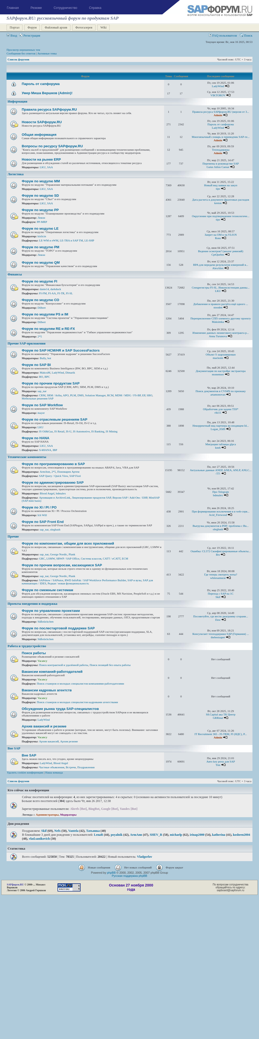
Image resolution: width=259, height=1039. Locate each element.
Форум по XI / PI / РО (39, 507)
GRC (42, 558)
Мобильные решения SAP (37, 398)
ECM (125, 558)
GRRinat (218, 717)
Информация (17, 101)
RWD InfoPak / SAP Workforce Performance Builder (95, 580)
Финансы (15, 274)
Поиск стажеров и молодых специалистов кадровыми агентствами (77, 702)
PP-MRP (42, 221)
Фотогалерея (83, 27)
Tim (218, 764)
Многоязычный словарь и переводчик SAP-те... (221, 136)
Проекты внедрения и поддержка (32, 604)
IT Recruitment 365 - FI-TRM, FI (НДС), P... (220, 734)
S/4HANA (45, 449)
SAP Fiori (75, 475)
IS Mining (111, 431)
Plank (72, 554)
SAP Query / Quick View (53, 475)
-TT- (218, 473)
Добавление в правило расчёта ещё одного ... (220, 304)
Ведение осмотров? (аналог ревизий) (220, 251)
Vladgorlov (144, 857)
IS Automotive (81, 431)
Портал (14, 27)
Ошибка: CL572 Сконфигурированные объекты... (220, 551)
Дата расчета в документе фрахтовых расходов (220, 199)
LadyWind (218, 86)
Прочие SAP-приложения (27, 343)
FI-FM (43, 293)
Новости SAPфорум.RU (42, 122)
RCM (110, 395)
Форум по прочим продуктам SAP (51, 383)
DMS (80, 395)
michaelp (176, 835)
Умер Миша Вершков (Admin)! (47, 93)
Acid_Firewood (218, 514)
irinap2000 (197, 835)
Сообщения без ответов (21, 53)
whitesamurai (218, 577)
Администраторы (47, 814)
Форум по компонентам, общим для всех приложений (68, 543)
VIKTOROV (217, 95)
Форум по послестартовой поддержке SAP (58, 628)
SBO (149, 395)
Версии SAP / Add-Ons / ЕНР (129, 497)
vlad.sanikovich (39, 838)
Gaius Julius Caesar (218, 166)
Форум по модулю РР (40, 210)
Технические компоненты (27, 457)
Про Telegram (220, 491)
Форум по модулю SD (40, 195)
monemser (218, 374)
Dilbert (42, 307)
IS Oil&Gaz (46, 431)
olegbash (55, 529)
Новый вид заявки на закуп (220, 185)
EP (143, 395)
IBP (55, 449)
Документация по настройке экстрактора (221, 370)
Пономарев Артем (68, 471)
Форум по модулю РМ (40, 247)
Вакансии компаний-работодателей (52, 672)
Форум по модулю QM (41, 262)
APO (66, 395)
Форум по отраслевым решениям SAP (54, 419)
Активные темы (47, 53)
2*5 (40, 336)
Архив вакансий (49, 741)
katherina (218, 835)
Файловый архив (56, 27)
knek (218, 447)
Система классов (91, 558)
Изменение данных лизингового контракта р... (221, 332)
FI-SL (69, 293)
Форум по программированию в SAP (53, 464)
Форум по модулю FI (39, 281)
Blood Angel (47, 493)
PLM (73, 395)
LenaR (98, 835)
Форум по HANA (35, 438)
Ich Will (42, 515)
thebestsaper (218, 637)
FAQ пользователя (223, 35)
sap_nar (42, 391)
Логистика (16, 174)
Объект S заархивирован (220, 354)
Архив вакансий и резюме (44, 726)
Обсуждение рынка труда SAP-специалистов (60, 709)
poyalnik (116, 835)
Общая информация (39, 135)
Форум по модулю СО (40, 300)
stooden (217, 307)
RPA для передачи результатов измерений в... (220, 264)
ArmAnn (45, 471)
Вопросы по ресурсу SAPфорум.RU (52, 146)
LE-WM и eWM (48, 240)
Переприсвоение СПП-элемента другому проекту (220, 318)
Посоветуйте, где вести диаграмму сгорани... (220, 616)
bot (49, 358)
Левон (41, 217)
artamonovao (217, 394)
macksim (218, 357)
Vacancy (42, 660)
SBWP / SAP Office (68, 558)
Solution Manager (95, 395)
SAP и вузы (134, 580)
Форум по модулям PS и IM (45, 314)
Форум (32, 27)
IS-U (68, 431)
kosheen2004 (241, 835)
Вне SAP (14, 748)
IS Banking (97, 431)
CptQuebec (217, 254)
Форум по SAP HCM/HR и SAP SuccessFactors (61, 350)
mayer (41, 412)
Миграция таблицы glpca (220, 444)
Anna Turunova (218, 336)
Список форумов (18, 59)
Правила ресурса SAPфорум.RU (49, 109)
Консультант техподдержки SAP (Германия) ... (220, 633)
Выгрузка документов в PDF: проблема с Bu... (221, 525)
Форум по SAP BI (36, 365)
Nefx (57, 831)
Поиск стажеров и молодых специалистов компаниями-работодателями (80, 683)
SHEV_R (156, 835)
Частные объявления (51, 767)
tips (218, 188)
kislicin (42, 236)
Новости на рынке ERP (41, 159)
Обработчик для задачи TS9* (220, 409)
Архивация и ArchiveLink (54, 497)
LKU (43, 167)
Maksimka (218, 321)
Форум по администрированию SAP (53, 482)
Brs (218, 554)
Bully (43, 358)
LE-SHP (89, 240)
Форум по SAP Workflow (42, 405)
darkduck (55, 289)
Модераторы (68, 814)
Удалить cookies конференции (25, 772)
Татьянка (93, 831)
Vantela (73, 831)
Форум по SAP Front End (43, 522)
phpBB (111, 872)
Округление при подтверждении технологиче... (221, 216)
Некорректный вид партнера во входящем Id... (221, 425)
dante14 (44, 289)
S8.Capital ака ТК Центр (220, 714)
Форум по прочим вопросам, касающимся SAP (62, 565)
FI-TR (61, 293)
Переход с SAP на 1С (220, 593)
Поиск (246, 35)
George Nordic (58, 554)
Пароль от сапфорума (41, 84)
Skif (218, 596)
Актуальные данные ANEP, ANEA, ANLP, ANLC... (220, 470)
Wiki (103, 27)
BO (41, 376)
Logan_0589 (218, 429)
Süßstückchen (46, 621)
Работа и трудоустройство (27, 646)
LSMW (50, 558)
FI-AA (52, 293)
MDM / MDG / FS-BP (128, 395)
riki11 (218, 412)
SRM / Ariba (54, 395)
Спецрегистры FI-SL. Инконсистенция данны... (221, 287)
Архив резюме (69, 741)
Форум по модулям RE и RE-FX (48, 329)
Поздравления (85, 767)
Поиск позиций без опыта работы (110, 665)
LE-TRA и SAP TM (71, 240)
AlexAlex (218, 268)
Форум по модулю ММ (41, 181)
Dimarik (70, 372)
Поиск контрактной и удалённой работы (63, 665)
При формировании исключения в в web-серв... (220, 511)
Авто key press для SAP (220, 761)
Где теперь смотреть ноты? (220, 574)
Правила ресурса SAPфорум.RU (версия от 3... (220, 111)
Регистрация (29, 35)
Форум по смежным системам (47, 590)
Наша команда (54, 772)
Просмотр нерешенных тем (23, 49)
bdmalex (61, 493)
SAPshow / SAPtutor (51, 580)
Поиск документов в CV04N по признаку (220, 391)
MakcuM (45, 372)
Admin (218, 115)
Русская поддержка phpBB (129, 875)
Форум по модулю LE (40, 228)
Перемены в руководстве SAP (220, 163)
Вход (12, 35)
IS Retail (59, 431)
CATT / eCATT (111, 558)
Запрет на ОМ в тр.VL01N (221, 234)
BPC (47, 376)
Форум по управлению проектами (51, 611)
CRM (42, 395)
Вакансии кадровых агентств (47, 690)
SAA (50, 167)
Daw (218, 619)
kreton (218, 203)
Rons (218, 238)
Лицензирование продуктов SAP (91, 497)
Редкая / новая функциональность (68, 583)
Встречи (71, 767)
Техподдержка (220, 149)
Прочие (13, 536)
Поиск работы (34, 653)
